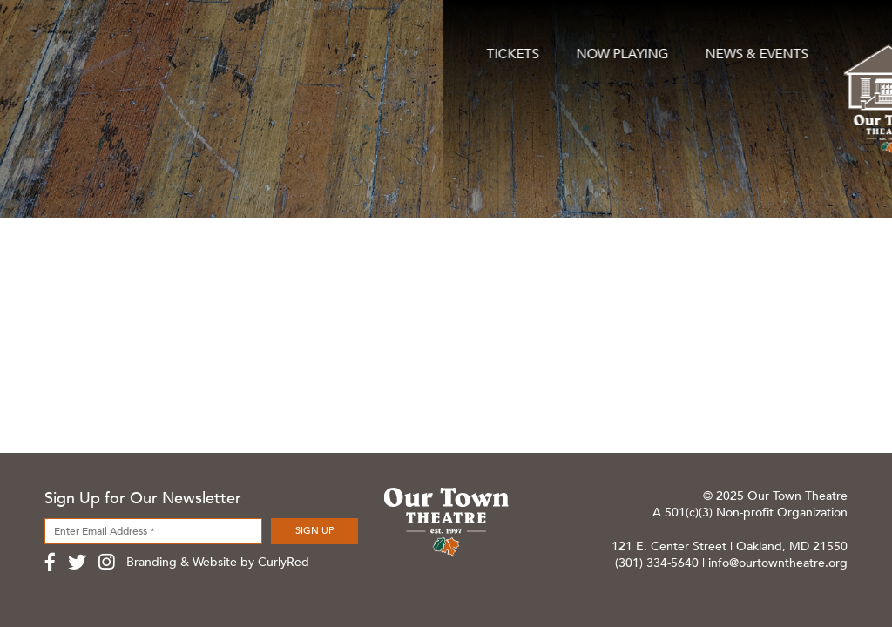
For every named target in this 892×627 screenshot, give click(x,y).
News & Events (310, 45)
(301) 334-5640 (657, 563)
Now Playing (176, 45)
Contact (814, 45)
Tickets (71, 45)
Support (556, 45)
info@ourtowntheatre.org (778, 563)
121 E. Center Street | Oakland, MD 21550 (730, 546)
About (683, 45)
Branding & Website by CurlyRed (217, 562)
